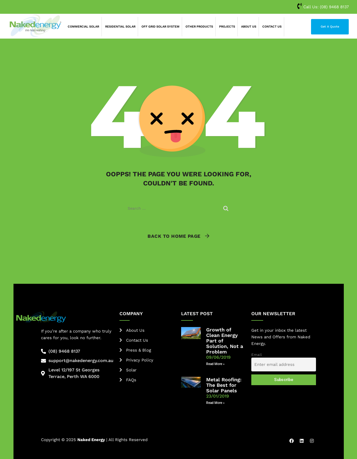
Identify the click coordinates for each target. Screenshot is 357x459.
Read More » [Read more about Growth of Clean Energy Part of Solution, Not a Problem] (215, 364)
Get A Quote (330, 26)
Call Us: (323, 6)
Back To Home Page (174, 236)
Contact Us (272, 26)
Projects (227, 26)
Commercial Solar (83, 26)
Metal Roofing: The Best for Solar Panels (223, 385)
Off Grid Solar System (160, 26)
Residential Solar (120, 26)
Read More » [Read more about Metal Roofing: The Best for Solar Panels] (215, 403)
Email (256, 354)
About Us (248, 26)
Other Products (199, 26)
